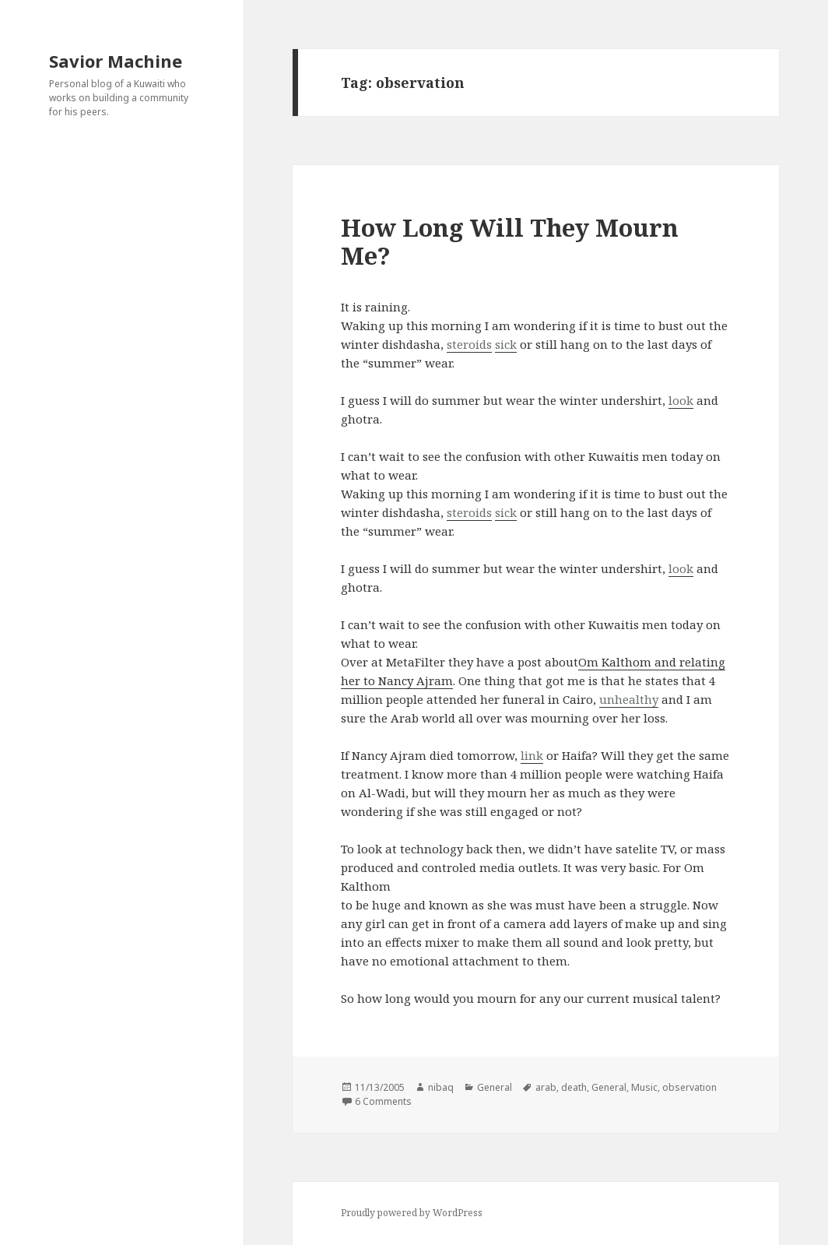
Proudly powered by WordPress (411, 1212)
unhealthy (628, 699)
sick (506, 344)
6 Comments (383, 1101)
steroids (469, 344)
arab (545, 1087)
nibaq (441, 1087)
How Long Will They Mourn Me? (510, 241)
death (574, 1087)
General (494, 1087)
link (532, 755)
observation (689, 1087)
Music (644, 1087)
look (680, 400)
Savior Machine (115, 60)
